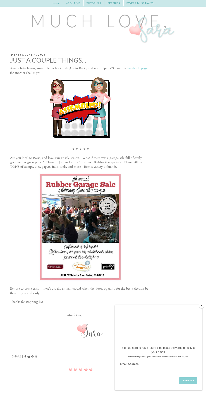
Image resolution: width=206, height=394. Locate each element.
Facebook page (137, 68)
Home (55, 3)
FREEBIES (113, 3)
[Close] (201, 305)
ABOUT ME (73, 3)
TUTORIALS (93, 3)
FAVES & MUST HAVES (140, 3)
